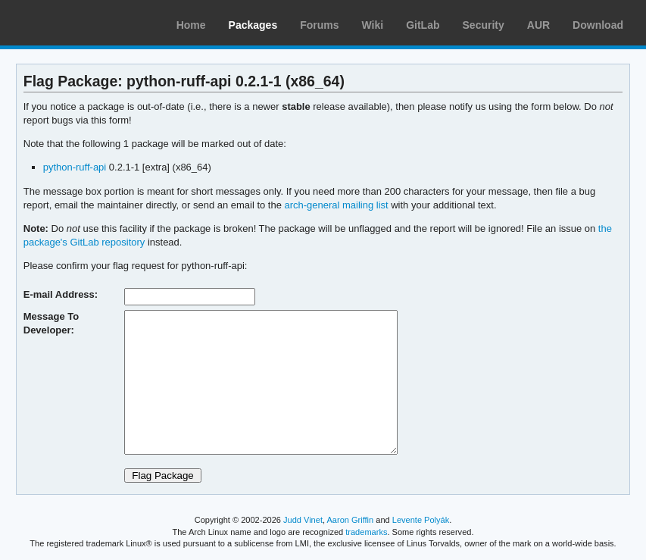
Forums (319, 25)
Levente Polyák (420, 519)
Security (483, 25)
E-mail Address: (60, 294)
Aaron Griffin (349, 519)
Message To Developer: (51, 323)
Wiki (373, 25)
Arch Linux (83, 23)
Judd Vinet (303, 519)
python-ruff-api (75, 167)
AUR (538, 25)
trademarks (366, 532)
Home (191, 25)
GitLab (422, 25)
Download (598, 25)
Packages (253, 25)
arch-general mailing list (337, 205)
